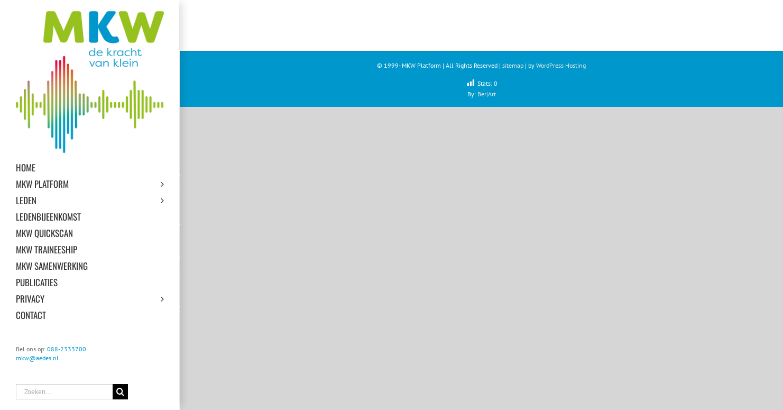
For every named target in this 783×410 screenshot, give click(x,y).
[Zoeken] (120, 391)
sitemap (512, 65)
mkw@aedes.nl (37, 358)
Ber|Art (486, 94)
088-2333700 (66, 349)
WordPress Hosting (561, 65)
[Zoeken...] (64, 391)
